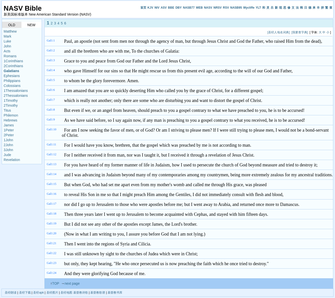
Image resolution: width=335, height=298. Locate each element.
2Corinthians (13, 66)
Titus (7, 110)
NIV (156, 7)
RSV (226, 7)
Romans (10, 56)
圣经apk (38, 292)
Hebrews (10, 120)
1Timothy (11, 100)
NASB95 (236, 7)
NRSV (217, 7)
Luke (7, 41)
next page (72, 283)
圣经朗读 (11, 292)
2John (8, 145)
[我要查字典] (299, 32)
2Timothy (11, 105)
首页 (143, 7)
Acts (7, 51)
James (9, 125)
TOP (55, 283)
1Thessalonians (16, 91)
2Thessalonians (16, 96)
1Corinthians (13, 61)
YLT (258, 7)
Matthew (10, 31)
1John (8, 140)
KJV (150, 7)
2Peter (9, 135)
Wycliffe (249, 7)
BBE (171, 7)
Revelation (12, 160)
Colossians (12, 86)
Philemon (11, 115)
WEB (199, 7)
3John (8, 150)
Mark (7, 36)
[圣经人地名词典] (278, 32)
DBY (178, 7)
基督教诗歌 (80, 292)
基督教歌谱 (97, 292)
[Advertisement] (136, 32)
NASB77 (189, 7)
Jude (7, 155)
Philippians (12, 81)
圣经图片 (52, 292)
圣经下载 (25, 292)
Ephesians (12, 76)
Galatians (11, 71)
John (7, 46)
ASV (164, 7)
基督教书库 (115, 292)
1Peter (9, 130)
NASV (208, 7)
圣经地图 (66, 292)
